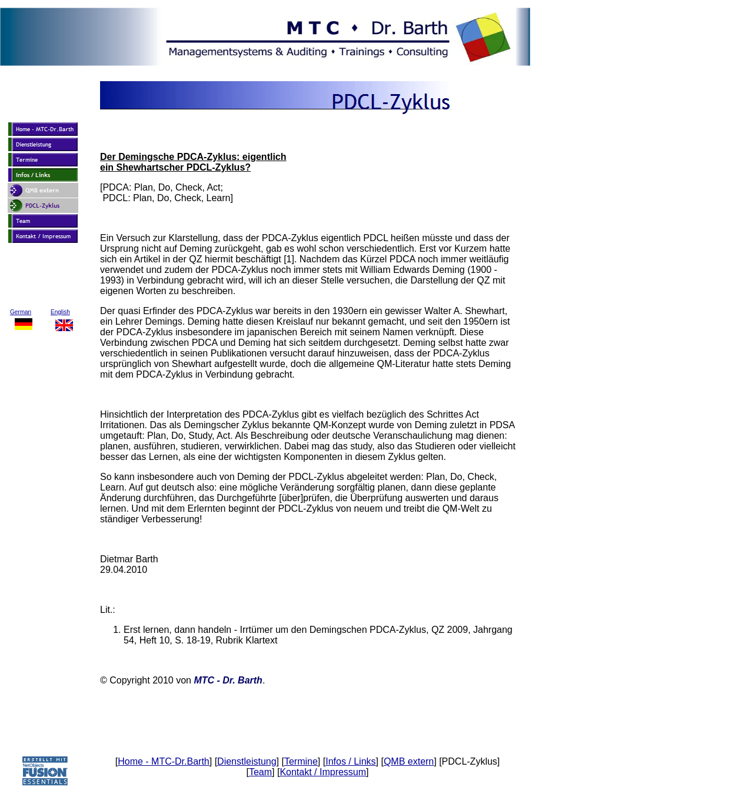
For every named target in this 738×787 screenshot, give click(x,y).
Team (260, 772)
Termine (301, 761)
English (60, 312)
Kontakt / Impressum (323, 772)
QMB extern (409, 761)
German (20, 312)
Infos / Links (350, 761)
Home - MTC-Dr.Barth (164, 761)
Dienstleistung (247, 761)
